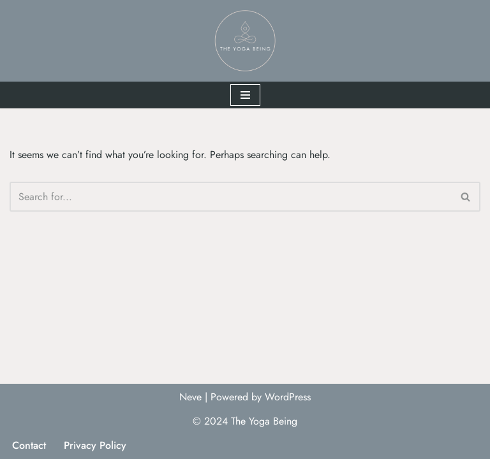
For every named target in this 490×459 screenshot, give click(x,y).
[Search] (231, 197)
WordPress (288, 397)
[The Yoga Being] (245, 41)
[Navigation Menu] (245, 95)
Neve (190, 397)
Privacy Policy (95, 445)
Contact (29, 445)
